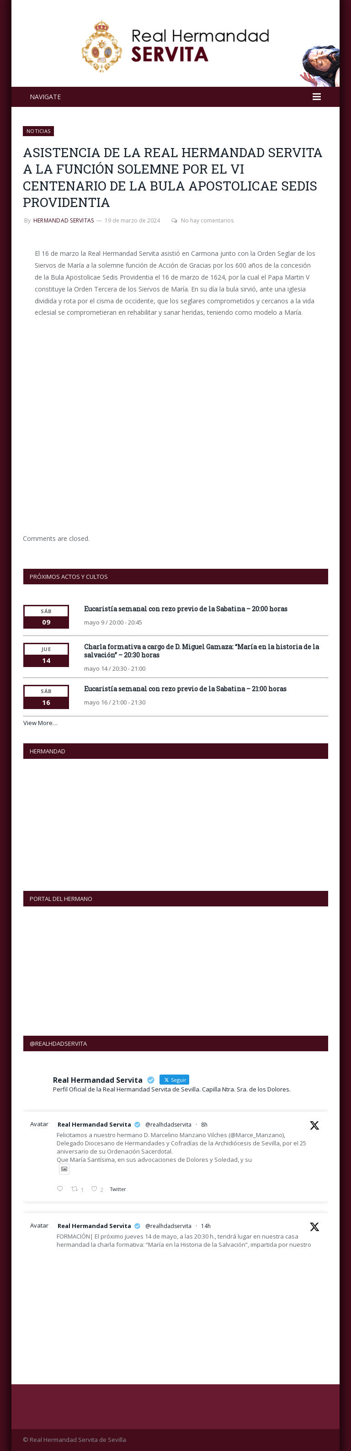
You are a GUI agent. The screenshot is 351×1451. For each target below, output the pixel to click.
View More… (40, 723)
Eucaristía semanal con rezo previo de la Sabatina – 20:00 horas (185, 608)
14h (206, 1226)
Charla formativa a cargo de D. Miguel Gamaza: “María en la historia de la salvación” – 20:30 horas (201, 650)
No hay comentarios (202, 220)
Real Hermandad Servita (94, 1124)
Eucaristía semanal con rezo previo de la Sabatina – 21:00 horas (185, 688)
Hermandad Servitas (63, 220)
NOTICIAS (38, 130)
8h (204, 1124)
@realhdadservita (168, 1124)
